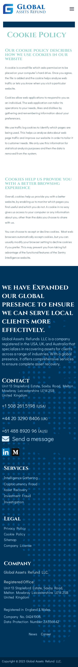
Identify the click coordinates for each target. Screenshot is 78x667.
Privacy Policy (15, 528)
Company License (17, 545)
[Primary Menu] (72, 9)
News (33, 634)
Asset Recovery (15, 489)
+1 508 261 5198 (24, 406)
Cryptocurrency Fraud (20, 484)
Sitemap (10, 539)
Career (46, 634)
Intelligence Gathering (21, 477)
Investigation (14, 502)
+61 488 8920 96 (19, 431)
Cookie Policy (14, 534)
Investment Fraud (17, 495)
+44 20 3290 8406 (21, 418)
